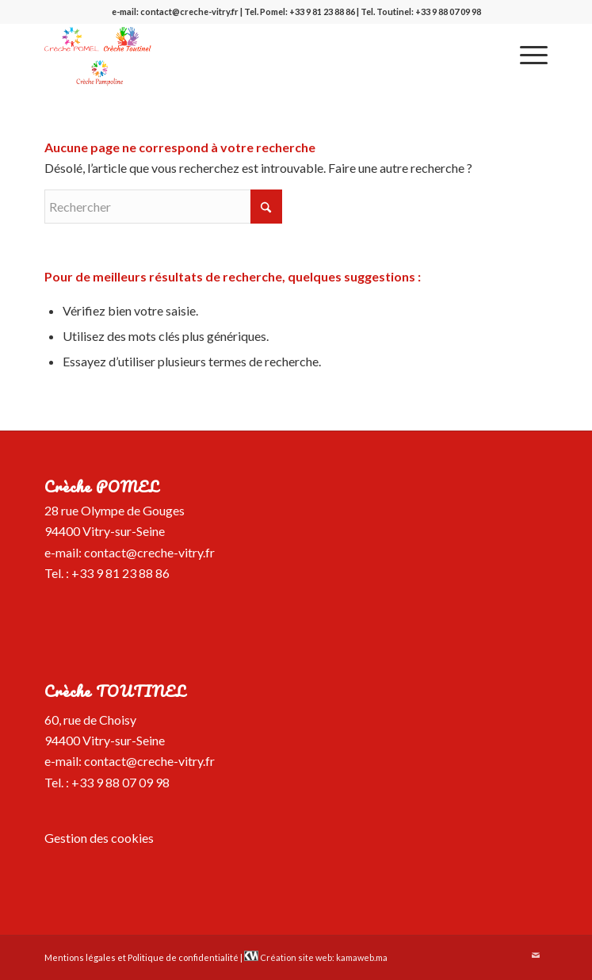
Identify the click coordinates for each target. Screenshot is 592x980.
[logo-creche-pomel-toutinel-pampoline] (245, 54)
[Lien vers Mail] (536, 955)
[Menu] (526, 54)
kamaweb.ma (362, 957)
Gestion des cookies (99, 837)
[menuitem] (526, 54)
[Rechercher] (163, 206)
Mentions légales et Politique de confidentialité (141, 957)
